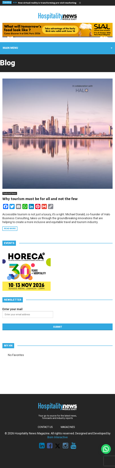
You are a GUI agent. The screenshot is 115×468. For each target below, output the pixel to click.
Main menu (10, 47)
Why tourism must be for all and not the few (40, 198)
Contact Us (45, 427)
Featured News (9, 193)
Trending (7, 2)
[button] (106, 449)
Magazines (68, 427)
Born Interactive (57, 437)
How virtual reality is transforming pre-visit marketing (47, 2)
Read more (10, 228)
